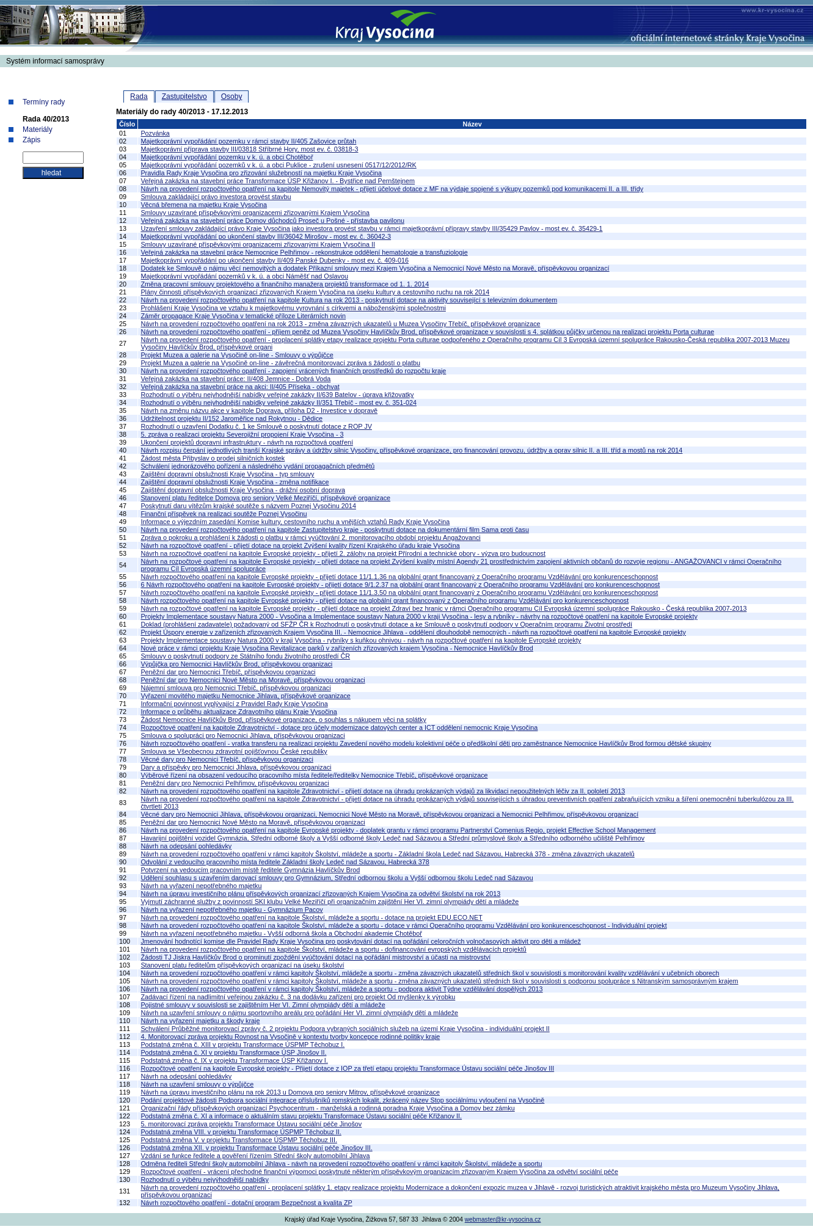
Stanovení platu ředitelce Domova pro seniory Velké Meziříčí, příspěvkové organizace (265, 497)
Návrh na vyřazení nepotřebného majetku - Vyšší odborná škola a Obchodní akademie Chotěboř (281, 933)
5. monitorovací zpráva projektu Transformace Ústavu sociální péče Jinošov (251, 1124)
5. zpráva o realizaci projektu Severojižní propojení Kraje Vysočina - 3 (241, 434)
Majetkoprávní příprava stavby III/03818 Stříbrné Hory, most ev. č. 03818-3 (249, 149)
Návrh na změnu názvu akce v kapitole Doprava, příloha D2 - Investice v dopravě (258, 410)
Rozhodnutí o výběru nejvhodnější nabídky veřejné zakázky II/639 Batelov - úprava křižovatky (277, 394)
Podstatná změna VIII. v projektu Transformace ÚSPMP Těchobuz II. (240, 1131)
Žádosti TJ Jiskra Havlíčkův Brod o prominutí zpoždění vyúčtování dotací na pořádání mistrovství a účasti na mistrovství (315, 957)
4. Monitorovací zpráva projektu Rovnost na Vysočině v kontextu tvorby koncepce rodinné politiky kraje (290, 1036)
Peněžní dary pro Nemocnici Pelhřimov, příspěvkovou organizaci (234, 783)
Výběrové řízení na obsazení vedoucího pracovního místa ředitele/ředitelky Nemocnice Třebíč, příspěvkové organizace (313, 775)
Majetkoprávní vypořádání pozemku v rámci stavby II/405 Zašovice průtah (248, 141)
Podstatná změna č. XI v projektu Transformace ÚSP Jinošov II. (233, 1052)
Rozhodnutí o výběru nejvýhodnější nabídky (204, 1179)
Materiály (38, 129)
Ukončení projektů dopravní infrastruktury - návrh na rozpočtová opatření (246, 442)
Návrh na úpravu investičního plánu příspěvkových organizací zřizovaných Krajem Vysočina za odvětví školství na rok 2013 (320, 893)
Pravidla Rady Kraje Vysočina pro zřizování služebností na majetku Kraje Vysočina (261, 173)
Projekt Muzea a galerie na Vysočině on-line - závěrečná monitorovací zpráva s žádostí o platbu (280, 362)
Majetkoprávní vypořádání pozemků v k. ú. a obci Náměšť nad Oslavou (244, 276)
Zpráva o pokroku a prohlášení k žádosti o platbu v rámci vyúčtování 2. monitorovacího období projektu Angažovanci (310, 537)
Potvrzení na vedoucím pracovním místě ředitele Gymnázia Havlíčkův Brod (250, 869)
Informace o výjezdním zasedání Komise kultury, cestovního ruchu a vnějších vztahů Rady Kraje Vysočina (295, 521)
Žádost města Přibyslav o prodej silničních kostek (212, 458)
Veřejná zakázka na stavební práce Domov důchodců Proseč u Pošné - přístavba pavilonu (272, 220)
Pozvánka (154, 133)
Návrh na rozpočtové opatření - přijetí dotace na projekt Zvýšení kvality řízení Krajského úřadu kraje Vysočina (299, 545)
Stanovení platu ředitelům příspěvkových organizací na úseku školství (242, 965)
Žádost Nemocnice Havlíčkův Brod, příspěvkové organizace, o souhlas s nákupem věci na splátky (283, 719)
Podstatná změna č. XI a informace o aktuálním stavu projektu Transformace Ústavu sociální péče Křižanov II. (301, 1116)
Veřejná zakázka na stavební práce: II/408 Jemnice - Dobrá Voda (235, 378)
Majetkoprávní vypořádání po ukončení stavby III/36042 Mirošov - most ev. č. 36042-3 (265, 236)
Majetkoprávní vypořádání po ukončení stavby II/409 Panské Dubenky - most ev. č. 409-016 (274, 260)
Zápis (31, 140)
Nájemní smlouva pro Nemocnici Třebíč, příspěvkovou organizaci (235, 687)
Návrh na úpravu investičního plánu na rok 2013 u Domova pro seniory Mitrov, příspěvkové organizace (290, 1092)
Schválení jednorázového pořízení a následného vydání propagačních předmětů (257, 466)
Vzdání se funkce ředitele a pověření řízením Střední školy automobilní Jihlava (255, 1155)
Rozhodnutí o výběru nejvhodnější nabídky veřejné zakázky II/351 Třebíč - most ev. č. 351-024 (278, 402)
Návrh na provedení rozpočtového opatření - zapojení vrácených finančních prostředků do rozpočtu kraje (293, 370)
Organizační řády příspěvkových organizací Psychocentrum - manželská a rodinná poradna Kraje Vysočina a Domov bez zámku (327, 1108)
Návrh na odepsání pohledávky (186, 846)
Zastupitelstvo (184, 96)
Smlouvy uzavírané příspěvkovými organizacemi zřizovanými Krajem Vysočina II (257, 244)
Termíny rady (44, 102)
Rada (139, 96)
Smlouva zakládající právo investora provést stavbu (215, 196)
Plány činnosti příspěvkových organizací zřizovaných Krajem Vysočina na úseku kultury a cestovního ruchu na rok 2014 (314, 292)
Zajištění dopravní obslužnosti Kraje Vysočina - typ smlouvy (227, 474)
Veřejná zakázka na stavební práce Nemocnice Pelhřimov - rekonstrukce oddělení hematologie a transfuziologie (303, 252)
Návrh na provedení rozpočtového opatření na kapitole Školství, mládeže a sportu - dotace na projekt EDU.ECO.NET (311, 917)
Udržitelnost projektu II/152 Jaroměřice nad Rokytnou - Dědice (231, 418)
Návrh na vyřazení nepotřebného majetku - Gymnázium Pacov (231, 909)
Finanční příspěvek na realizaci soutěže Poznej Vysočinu (223, 513)
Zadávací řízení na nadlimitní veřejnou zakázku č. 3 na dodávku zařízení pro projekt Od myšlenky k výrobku (297, 997)
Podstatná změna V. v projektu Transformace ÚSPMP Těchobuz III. (238, 1139)
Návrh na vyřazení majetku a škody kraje (200, 1020)
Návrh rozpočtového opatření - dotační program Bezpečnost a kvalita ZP (246, 1202)
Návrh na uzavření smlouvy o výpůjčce (196, 1084)
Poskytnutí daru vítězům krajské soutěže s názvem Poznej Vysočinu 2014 (247, 505)
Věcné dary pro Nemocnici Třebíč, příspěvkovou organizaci (226, 759)
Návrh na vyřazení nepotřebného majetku (200, 885)
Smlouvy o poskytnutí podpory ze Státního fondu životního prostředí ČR (245, 656)
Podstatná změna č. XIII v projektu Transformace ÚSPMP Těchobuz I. (242, 1044)
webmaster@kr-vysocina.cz (503, 1219)
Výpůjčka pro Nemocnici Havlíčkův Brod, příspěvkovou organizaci (236, 664)
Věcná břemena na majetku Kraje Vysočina (203, 204)
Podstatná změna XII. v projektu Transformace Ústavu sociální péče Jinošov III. (256, 1147)
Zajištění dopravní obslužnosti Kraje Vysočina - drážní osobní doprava (242, 490)
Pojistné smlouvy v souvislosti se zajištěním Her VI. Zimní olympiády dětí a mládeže (262, 1004)
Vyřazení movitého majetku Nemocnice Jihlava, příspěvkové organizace (245, 695)
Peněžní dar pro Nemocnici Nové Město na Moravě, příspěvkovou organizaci (252, 679)
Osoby (231, 96)
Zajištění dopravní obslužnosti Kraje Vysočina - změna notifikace (234, 482)
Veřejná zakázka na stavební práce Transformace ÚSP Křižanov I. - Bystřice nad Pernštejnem (277, 180)
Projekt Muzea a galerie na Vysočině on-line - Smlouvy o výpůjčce (236, 355)
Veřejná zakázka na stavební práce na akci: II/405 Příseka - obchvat (239, 386)
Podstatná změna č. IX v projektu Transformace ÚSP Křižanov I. (233, 1060)
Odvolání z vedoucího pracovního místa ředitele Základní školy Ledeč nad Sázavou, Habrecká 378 (284, 862)
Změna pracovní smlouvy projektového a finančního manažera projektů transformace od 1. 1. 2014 (284, 284)
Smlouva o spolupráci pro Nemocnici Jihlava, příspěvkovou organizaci (242, 735)
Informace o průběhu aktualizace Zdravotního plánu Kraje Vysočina (238, 711)
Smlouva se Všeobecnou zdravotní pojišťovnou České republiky (233, 751)
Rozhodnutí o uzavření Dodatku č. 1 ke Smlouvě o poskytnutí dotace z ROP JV (256, 426)
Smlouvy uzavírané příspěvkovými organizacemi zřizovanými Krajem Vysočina (255, 212)
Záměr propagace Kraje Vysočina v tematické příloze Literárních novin (243, 315)
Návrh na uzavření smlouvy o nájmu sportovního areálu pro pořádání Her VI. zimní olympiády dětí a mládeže (299, 1012)
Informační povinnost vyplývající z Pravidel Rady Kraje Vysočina (233, 703)
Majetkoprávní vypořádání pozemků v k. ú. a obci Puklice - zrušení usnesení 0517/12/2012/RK (278, 165)
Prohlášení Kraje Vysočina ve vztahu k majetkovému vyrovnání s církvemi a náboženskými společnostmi (292, 308)
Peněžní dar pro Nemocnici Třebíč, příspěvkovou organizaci (227, 672)
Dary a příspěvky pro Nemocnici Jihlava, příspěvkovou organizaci (235, 767)
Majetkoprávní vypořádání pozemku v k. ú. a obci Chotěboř (226, 157)
